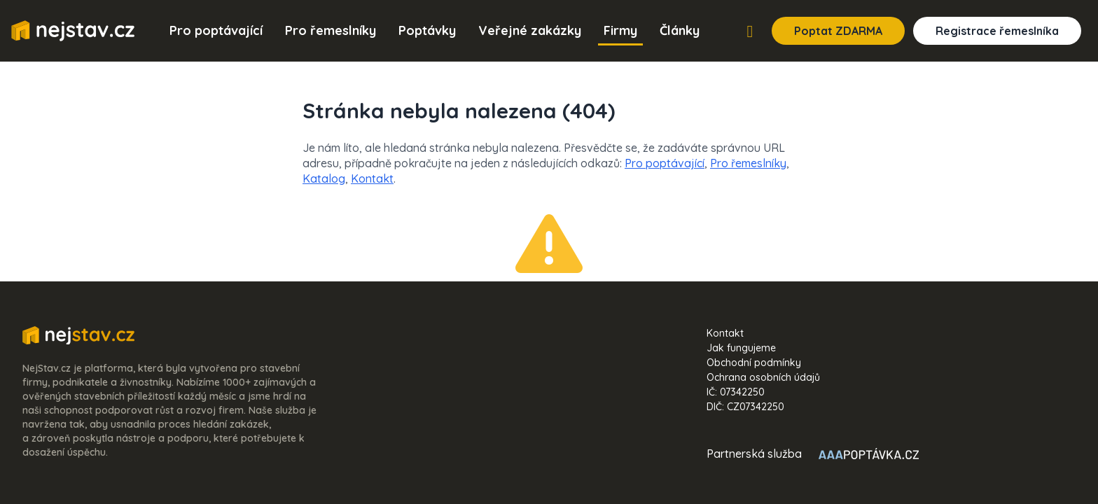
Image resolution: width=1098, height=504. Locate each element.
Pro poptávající (216, 30)
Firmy (620, 30)
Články (680, 30)
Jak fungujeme (741, 348)
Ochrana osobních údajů (763, 377)
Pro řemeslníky (330, 30)
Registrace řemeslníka (997, 31)
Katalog (324, 179)
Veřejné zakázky (529, 30)
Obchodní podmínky (754, 362)
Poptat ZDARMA (838, 31)
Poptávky (427, 30)
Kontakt (372, 179)
